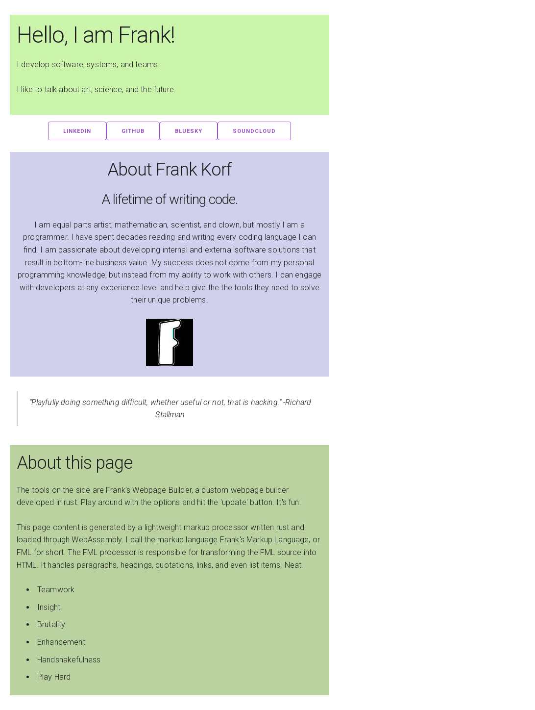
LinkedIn (77, 131)
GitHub (133, 131)
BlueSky (188, 131)
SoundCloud (254, 131)
